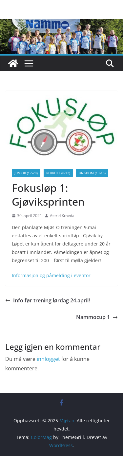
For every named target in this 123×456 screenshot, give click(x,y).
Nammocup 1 (97, 317)
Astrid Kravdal (62, 215)
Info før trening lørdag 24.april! (47, 300)
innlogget (48, 359)
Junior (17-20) (26, 173)
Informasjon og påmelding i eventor (51, 275)
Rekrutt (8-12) (58, 173)
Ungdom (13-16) (92, 173)
